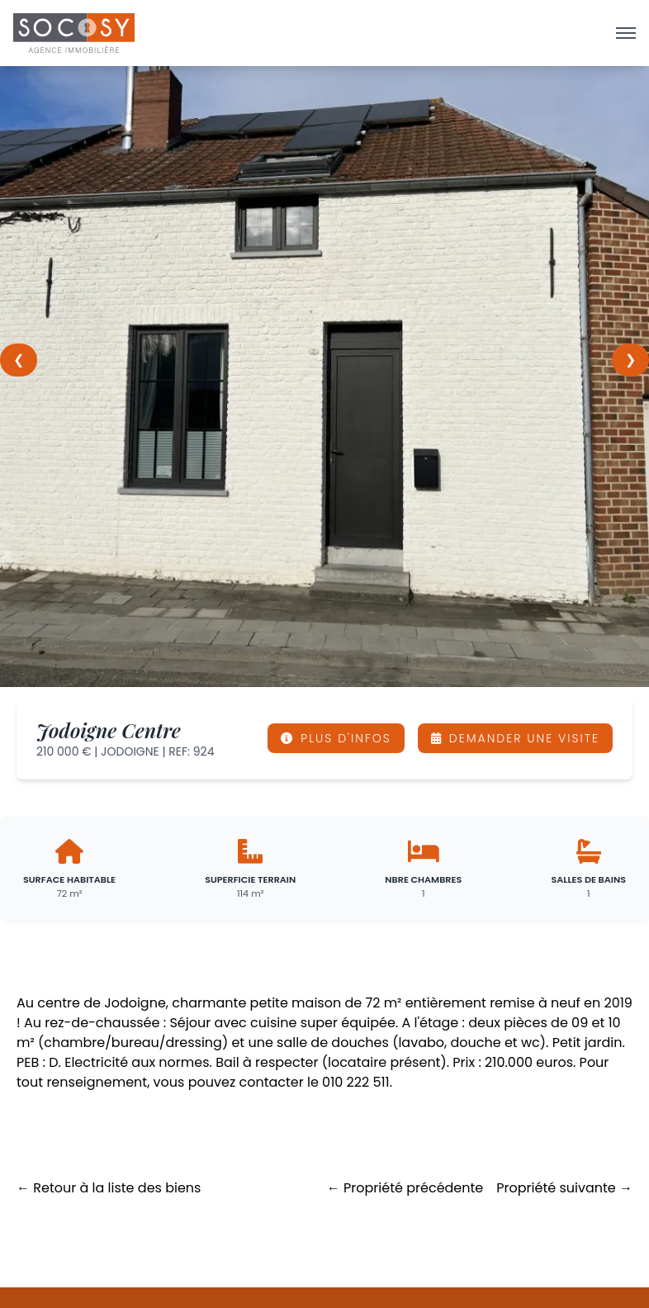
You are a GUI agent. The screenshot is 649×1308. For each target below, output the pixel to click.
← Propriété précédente (405, 1187)
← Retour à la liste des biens (109, 1187)
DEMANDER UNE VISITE (515, 738)
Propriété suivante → (564, 1187)
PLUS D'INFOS (336, 738)
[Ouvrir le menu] (626, 33)
